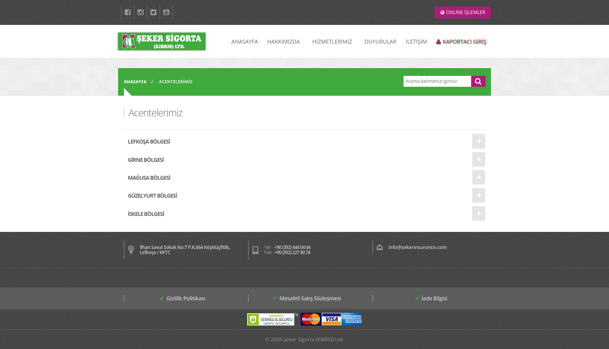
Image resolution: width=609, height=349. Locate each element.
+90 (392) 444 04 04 (292, 247)
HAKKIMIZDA (283, 41)
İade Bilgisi (431, 298)
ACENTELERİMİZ (175, 81)
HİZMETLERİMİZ (332, 41)
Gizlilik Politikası (182, 298)
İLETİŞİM (416, 41)
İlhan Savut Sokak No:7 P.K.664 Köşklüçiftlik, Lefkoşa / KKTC (185, 250)
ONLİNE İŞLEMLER (462, 12)
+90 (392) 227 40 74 (292, 252)
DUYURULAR (381, 41)
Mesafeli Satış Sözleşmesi (307, 298)
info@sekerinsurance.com (417, 247)
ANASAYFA (244, 41)
